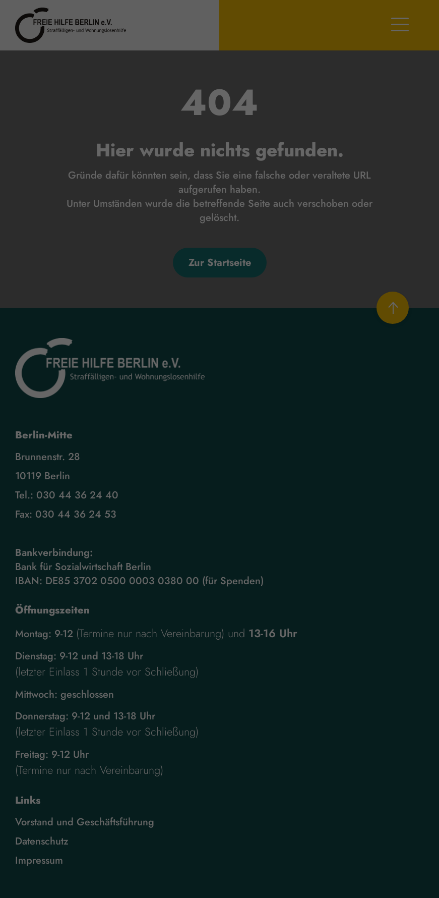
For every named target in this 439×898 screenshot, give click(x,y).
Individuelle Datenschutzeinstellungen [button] (219, 587)
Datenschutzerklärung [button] (224, 609)
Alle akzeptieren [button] (219, 527)
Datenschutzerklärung (278, 447)
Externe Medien (267, 492)
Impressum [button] (266, 609)
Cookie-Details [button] (177, 609)
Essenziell (155, 492)
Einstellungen (237, 458)
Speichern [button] (219, 557)
